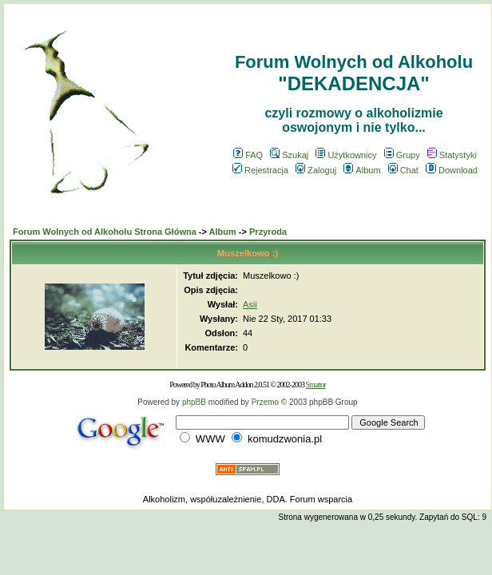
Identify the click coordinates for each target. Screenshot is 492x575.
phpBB (194, 402)
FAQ (248, 155)
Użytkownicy (345, 155)
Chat (403, 170)
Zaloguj (316, 170)
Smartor (315, 384)
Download (452, 170)
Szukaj (289, 155)
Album (361, 170)
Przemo (265, 402)
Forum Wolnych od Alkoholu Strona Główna (104, 231)
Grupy (402, 155)
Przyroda (268, 231)
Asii (250, 304)
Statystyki (452, 155)
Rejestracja (260, 170)
